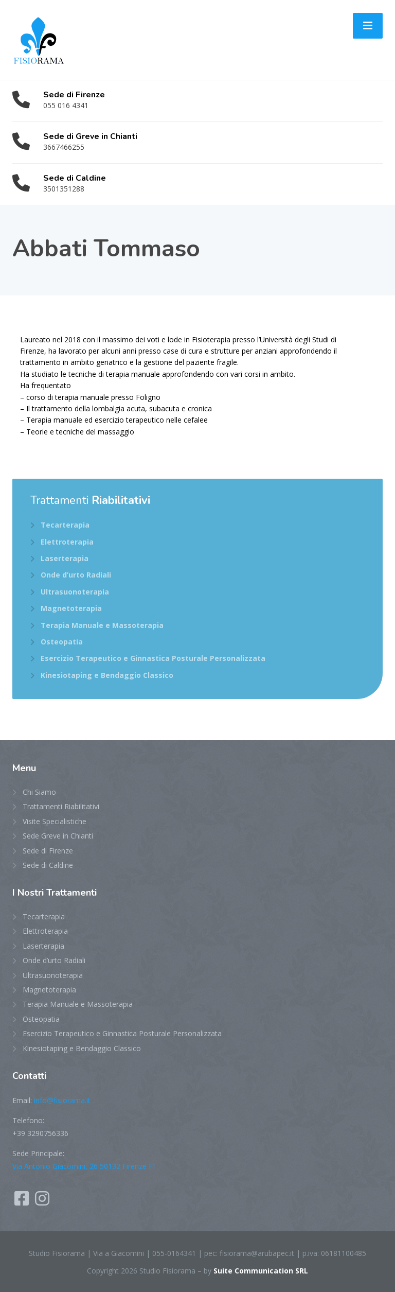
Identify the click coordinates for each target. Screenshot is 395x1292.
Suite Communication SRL (260, 1271)
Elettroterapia (67, 542)
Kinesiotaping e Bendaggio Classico (107, 675)
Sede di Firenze (48, 850)
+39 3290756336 (40, 1133)
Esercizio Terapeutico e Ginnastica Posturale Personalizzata (153, 658)
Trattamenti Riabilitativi (61, 806)
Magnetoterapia (71, 608)
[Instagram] (42, 1202)
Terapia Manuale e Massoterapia (102, 625)
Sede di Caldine (48, 865)
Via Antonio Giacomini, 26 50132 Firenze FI (83, 1166)
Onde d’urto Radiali (76, 575)
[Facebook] (22, 1202)
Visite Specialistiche (54, 821)
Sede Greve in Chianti (58, 836)
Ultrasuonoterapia (75, 592)
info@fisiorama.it (62, 1100)
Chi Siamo (39, 792)
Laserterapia (64, 558)
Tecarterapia (65, 525)
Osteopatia (62, 642)
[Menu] (368, 26)
